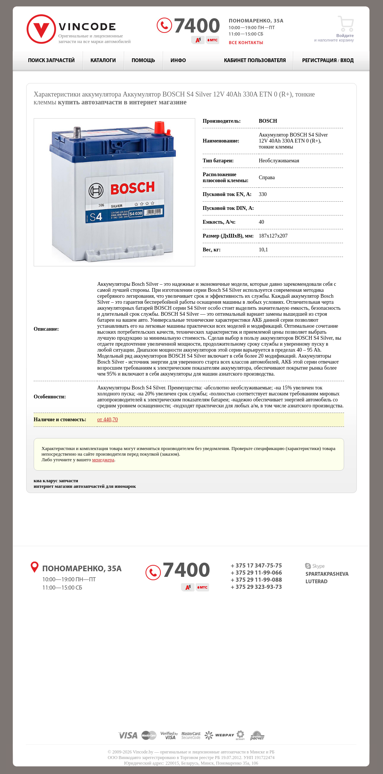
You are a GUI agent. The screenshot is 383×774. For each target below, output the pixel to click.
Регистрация (319, 61)
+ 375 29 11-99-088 (256, 580)
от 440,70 (107, 419)
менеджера (103, 459)
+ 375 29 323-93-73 (256, 587)
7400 (186, 571)
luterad (317, 582)
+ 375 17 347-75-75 (256, 566)
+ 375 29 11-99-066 (256, 573)
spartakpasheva (327, 574)
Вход (347, 61)
